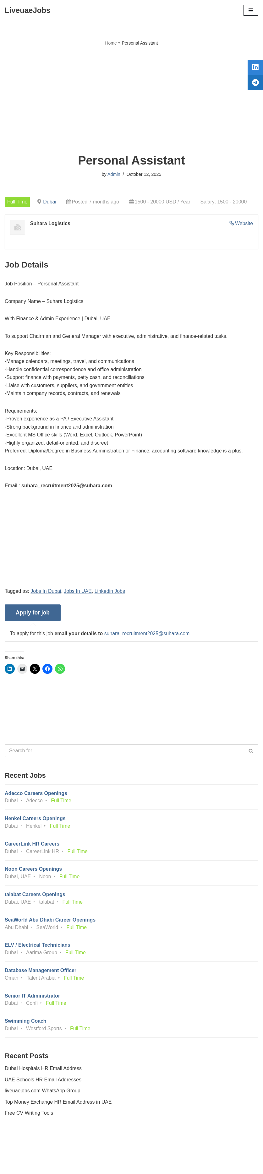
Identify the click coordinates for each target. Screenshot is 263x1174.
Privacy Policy (21, 1151)
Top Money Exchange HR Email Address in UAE (58, 1104)
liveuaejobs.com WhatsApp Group (43, 1093)
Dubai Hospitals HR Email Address (43, 1071)
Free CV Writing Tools (29, 1115)
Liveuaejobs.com (108, 1164)
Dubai (50, 201)
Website (244, 223)
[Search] (124, 752)
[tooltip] (254, 68)
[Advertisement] (131, 100)
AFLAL (166, 1164)
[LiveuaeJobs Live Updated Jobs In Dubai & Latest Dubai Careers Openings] (27, 10)
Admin (113, 174)
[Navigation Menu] (251, 10)
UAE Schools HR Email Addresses (43, 1082)
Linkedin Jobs (110, 592)
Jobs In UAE (78, 592)
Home (111, 43)
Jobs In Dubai (46, 592)
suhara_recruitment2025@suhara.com (147, 634)
